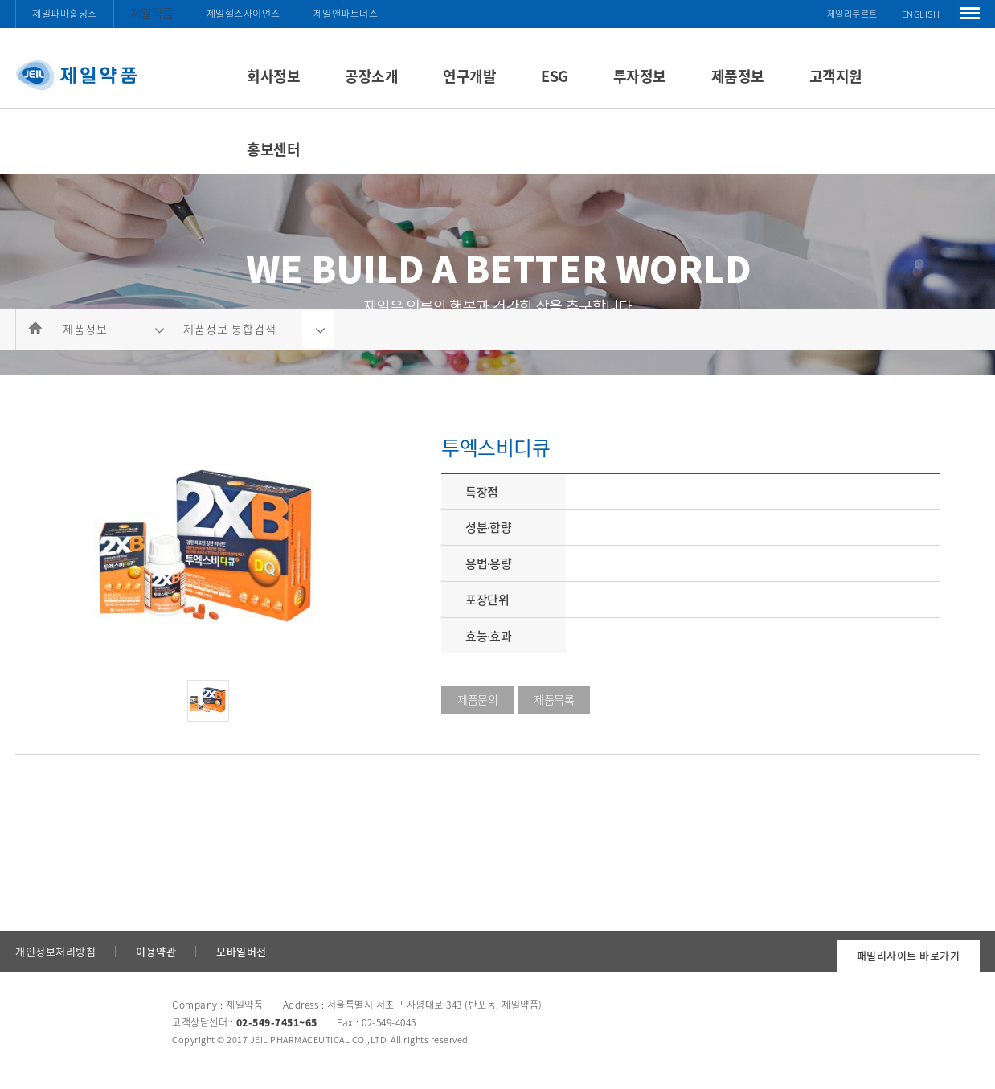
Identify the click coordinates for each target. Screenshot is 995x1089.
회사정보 (273, 76)
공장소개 (371, 76)
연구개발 (469, 76)
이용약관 (156, 951)
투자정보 (639, 76)
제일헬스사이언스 (243, 13)
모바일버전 (241, 951)
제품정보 (737, 76)
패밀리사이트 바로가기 (908, 955)
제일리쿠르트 (852, 14)
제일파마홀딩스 (64, 13)
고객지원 (835, 76)
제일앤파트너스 (346, 13)
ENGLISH (921, 14)
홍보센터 (273, 149)
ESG (554, 76)
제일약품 (152, 13)
